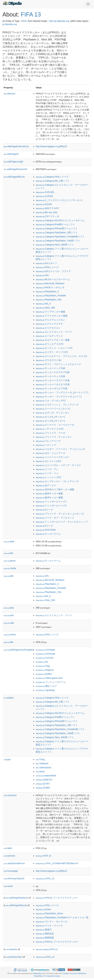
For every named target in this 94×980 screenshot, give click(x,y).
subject (9, 697)
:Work (40, 771)
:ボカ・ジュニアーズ (50, 453)
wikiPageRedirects (17, 897)
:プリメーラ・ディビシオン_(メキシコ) (60, 513)
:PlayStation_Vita (48, 299)
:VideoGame (43, 767)
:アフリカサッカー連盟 (51, 315)
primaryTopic (14, 957)
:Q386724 (44, 779)
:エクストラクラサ (49, 324)
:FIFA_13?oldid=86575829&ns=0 (57, 863)
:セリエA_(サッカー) (50, 416)
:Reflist (44, 674)
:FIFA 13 (43, 855)
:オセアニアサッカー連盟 (53, 340)
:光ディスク (46, 485)
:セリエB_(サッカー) (50, 420)
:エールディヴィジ (49, 336)
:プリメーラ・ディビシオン (54, 437)
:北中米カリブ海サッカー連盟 (55, 489)
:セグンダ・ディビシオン (53, 412)
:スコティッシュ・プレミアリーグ (57, 404)
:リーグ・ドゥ (47, 473)
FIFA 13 (31, 14)
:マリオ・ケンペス (49, 925)
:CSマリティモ (47, 216)
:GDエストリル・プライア (53, 271)
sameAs (9, 855)
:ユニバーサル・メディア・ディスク (58, 465)
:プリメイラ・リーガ (50, 433)
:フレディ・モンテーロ (51, 921)
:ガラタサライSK (48, 360)
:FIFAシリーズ (47, 267)
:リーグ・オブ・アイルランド (55, 517)
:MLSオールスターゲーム (53, 279)
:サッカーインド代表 (50, 368)
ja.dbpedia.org (9, 24)
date (9, 541)
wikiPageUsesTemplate (18, 649)
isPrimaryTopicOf (14, 878)
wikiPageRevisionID (15, 169)
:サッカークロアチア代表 (53, 372)
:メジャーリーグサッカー (53, 457)
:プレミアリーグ (48, 441)
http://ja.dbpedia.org (59, 21)
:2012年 (44, 204)
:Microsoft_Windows (50, 283)
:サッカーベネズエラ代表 (53, 384)
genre (10, 560)
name (8, 886)
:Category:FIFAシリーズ (52, 176)
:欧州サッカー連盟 (49, 497)
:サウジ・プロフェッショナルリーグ (58, 364)
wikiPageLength (13, 161)
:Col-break (45, 653)
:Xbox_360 (45, 307)
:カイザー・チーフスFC (52, 352)
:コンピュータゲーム (51, 682)
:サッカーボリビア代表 (51, 388)
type (7, 759)
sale (9, 623)
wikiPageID (11, 154)
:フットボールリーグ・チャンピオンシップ (62, 521)
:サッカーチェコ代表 (50, 376)
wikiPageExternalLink (16, 146)
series (10, 634)
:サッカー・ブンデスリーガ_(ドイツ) (58, 396)
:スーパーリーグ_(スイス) (53, 408)
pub (9, 615)
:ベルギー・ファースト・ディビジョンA (60, 449)
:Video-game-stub (49, 678)
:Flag (43, 666)
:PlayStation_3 (47, 291)
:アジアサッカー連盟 (50, 311)
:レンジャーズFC (48, 477)
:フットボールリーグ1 (51, 501)
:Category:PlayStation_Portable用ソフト (60, 236)
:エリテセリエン (48, 328)
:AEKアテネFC (47, 208)
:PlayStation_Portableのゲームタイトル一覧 (62, 917)
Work (23, 21)
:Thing (40, 759)
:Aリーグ (44, 509)
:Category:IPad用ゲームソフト (55, 224)
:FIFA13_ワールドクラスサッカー (57, 897)
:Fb (42, 662)
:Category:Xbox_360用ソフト (55, 244)
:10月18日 (45, 192)
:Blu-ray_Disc (47, 212)
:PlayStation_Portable (51, 295)
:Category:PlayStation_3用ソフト (57, 232)
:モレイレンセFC (48, 461)
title (8, 642)
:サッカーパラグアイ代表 (53, 380)
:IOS (42, 275)
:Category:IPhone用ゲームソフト (57, 228)
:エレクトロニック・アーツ (54, 332)
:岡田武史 (45, 933)
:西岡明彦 (45, 937)
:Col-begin (45, 649)
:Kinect (43, 909)
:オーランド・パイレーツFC (54, 348)
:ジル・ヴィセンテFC (51, 400)
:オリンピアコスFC (50, 344)
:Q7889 (43, 787)
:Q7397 (43, 783)
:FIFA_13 (45, 878)
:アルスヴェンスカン (50, 319)
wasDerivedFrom (14, 863)
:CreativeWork (46, 775)
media (10, 568)
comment (10, 795)
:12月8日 (44, 196)
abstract (9, 93)
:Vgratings (45, 690)
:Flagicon (45, 670)
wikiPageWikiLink (14, 176)
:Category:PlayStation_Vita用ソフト (58, 240)
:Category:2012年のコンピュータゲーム (60, 220)
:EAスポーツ (46, 263)
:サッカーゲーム (48, 534)
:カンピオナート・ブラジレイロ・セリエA (61, 356)
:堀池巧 (44, 929)
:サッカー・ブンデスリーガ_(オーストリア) (62, 392)
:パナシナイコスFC (50, 429)
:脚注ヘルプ (46, 686)
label (8, 848)
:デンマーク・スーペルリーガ (55, 425)
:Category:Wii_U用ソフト (53, 181)
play (9, 607)
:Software (42, 763)
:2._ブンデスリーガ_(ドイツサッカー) (59, 200)
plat (9, 576)
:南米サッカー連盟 (49, 493)
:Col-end (44, 658)
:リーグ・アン (47, 469)
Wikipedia (37, 973)
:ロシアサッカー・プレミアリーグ (57, 481)
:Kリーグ (44, 525)
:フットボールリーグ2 (51, 505)
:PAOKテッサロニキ (50, 287)
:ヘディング (46, 445)
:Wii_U (43, 303)
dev (9, 553)
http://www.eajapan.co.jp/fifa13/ (51, 146)
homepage (11, 871)
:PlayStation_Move (49, 913)
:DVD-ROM (46, 530)
